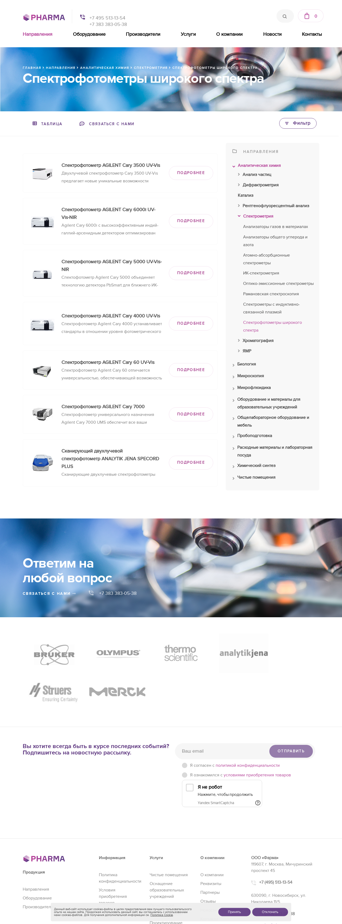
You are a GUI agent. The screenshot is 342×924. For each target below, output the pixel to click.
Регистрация (162, 856)
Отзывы (208, 852)
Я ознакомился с (240, 725)
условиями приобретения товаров (257, 725)
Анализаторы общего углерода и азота (275, 240)
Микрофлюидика (251, 389)
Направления (37, 34)
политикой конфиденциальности (248, 716)
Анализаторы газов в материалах (275, 226)
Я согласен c (235, 716)
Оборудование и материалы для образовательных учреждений (266, 404)
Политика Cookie (161, 915)
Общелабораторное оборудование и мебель (270, 422)
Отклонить (270, 912)
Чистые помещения (253, 479)
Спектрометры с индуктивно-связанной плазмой (271, 308)
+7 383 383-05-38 (108, 24)
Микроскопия (248, 377)
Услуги (188, 34)
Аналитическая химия (256, 167)
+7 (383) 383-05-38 (277, 864)
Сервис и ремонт (166, 864)
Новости (272, 34)
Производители (143, 34)
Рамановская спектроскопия (271, 294)
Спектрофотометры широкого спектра (272, 326)
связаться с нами (49, 593)
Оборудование (89, 34)
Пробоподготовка (252, 437)
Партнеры (210, 843)
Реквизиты (210, 834)
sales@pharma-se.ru (279, 876)
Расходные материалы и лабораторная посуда (272, 452)
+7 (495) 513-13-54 (275, 833)
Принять (234, 912)
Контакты (312, 34)
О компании (229, 34)
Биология (244, 365)
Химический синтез (253, 467)
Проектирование (166, 873)
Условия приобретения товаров (113, 847)
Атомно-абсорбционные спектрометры (266, 259)
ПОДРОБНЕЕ (191, 173)
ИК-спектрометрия (261, 273)
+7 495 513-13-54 (107, 18)
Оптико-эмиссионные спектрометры (278, 283)
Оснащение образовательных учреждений (167, 841)
